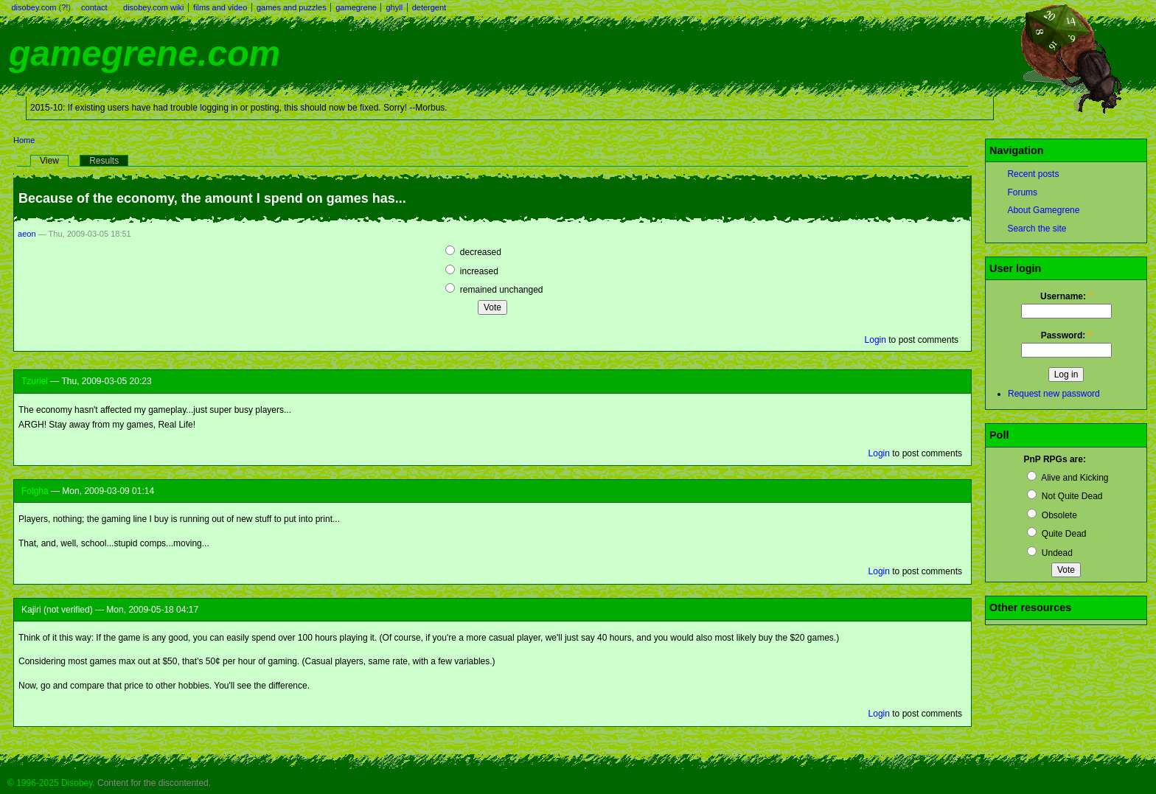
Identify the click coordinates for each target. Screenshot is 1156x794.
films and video (220, 7)
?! (64, 7)
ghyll (394, 7)
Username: (1066, 296)
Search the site (1036, 228)
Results (104, 161)
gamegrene (356, 7)
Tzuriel (34, 381)
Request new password (1054, 394)
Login (875, 340)
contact (94, 7)
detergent (429, 7)
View (49, 161)
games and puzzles (292, 7)
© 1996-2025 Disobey (49, 783)
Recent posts (1033, 174)
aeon (27, 233)
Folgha (35, 491)
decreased (473, 252)
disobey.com (34, 7)
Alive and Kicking (1067, 478)
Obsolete (1051, 515)
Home (24, 140)
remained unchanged (494, 290)
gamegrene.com (144, 53)
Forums (1022, 192)
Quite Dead (1056, 534)
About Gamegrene (1043, 210)
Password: (1066, 335)
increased (471, 271)
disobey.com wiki (153, 7)
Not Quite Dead (1064, 496)
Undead (1049, 553)
